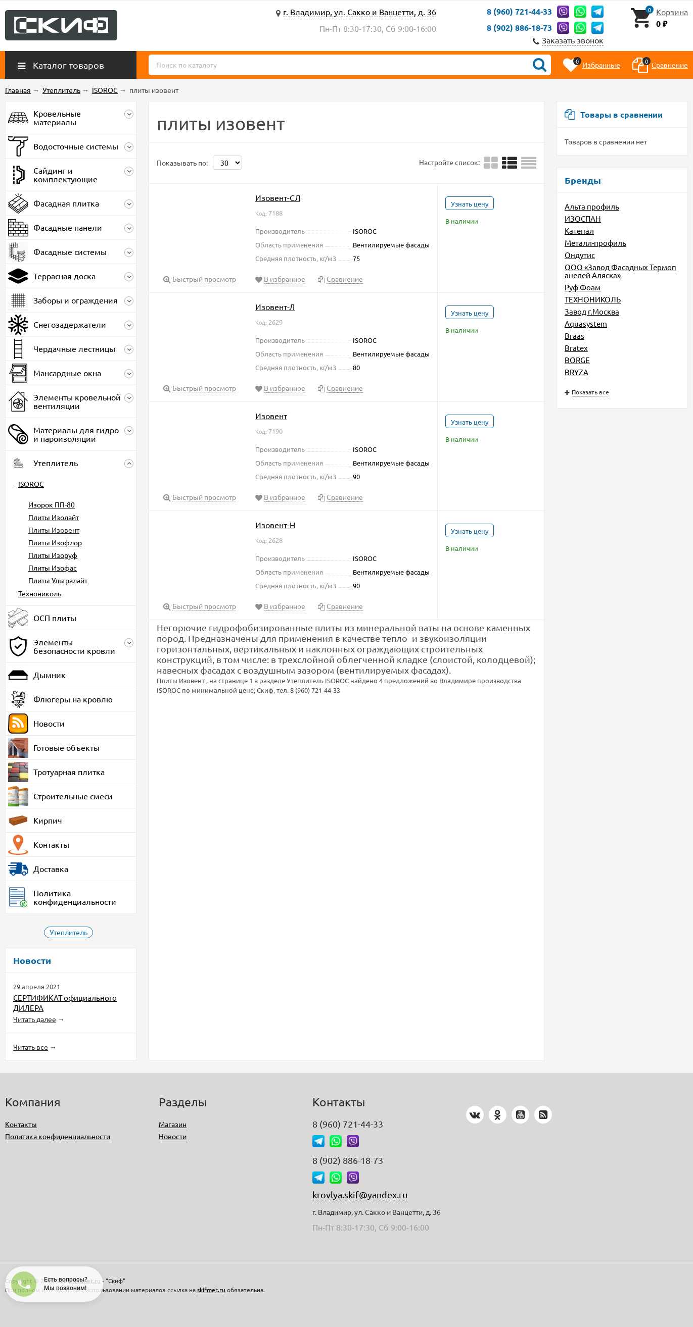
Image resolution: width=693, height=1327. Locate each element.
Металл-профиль (595, 242)
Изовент (271, 416)
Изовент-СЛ (277, 197)
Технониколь (39, 593)
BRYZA (576, 372)
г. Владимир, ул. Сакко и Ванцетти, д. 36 (359, 12)
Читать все (30, 1046)
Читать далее (34, 1019)
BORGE (577, 360)
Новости (173, 1136)
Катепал (579, 230)
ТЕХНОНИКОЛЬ (593, 299)
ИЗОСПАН (583, 218)
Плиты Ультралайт (57, 580)
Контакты (21, 1124)
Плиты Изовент (53, 529)
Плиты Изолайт (53, 517)
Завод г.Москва (592, 311)
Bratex (576, 347)
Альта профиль (592, 206)
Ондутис (580, 255)
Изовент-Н (275, 525)
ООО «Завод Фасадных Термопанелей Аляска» (620, 271)
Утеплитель (68, 932)
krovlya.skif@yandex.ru (359, 1194)
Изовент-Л (275, 306)
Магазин (173, 1124)
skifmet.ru (211, 1290)
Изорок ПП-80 (51, 504)
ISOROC (31, 483)
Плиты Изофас (52, 567)
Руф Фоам (582, 287)
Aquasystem (586, 323)
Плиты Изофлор (55, 542)
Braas (574, 335)
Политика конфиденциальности (57, 1136)
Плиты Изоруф (52, 554)
